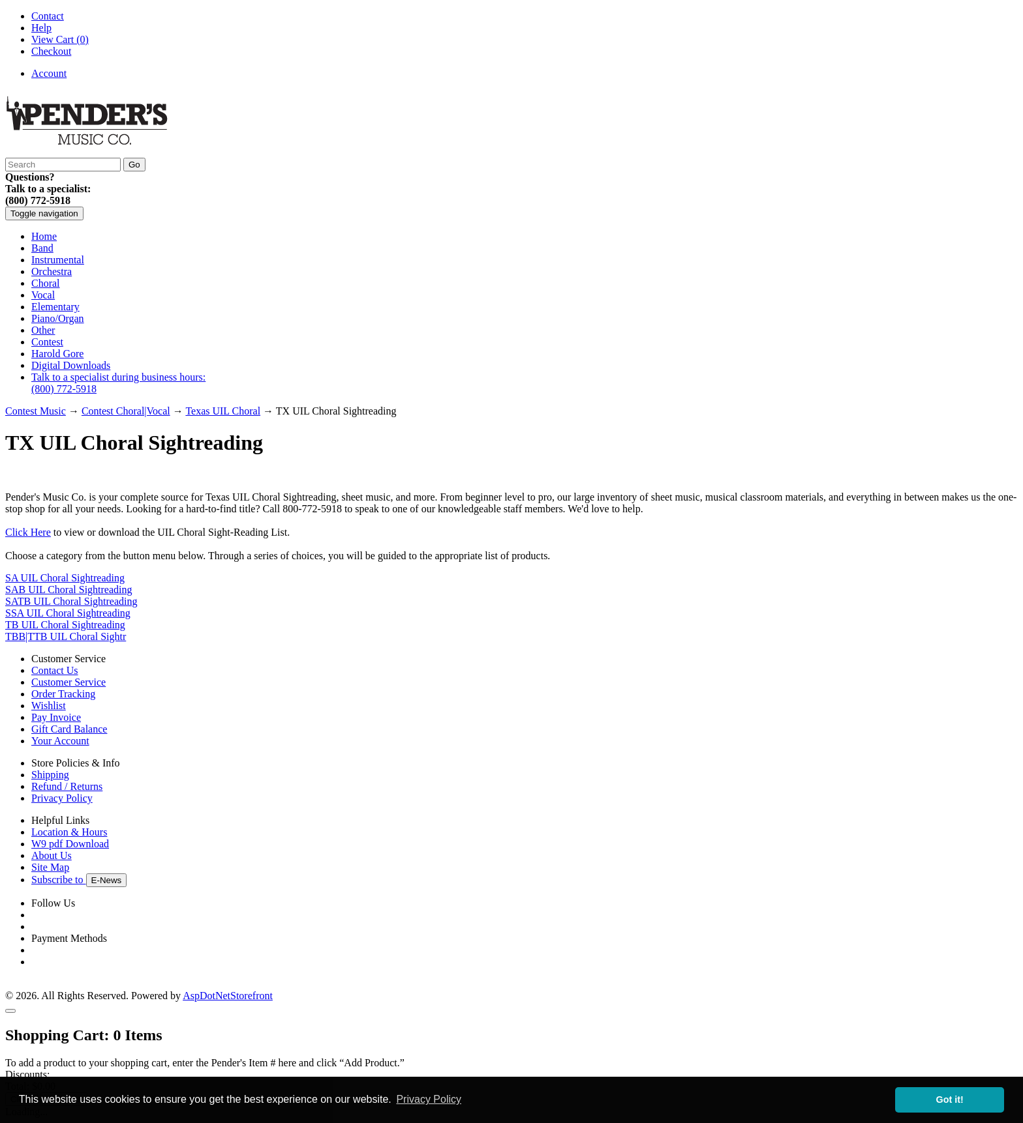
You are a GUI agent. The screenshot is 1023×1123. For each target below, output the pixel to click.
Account (49, 73)
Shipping (50, 774)
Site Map (50, 867)
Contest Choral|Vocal (126, 410)
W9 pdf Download (70, 843)
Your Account (60, 740)
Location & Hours (69, 832)
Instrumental (57, 259)
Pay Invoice (56, 717)
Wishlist (48, 705)
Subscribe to (79, 879)
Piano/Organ (57, 318)
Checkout (51, 51)
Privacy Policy (62, 798)
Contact (47, 16)
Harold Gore (57, 353)
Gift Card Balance (69, 729)
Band (42, 248)
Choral (45, 283)
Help (41, 27)
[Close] (10, 1011)
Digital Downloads (70, 365)
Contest (47, 341)
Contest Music (35, 410)
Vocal (43, 294)
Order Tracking (63, 693)
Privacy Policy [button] (428, 1099)
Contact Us (54, 670)
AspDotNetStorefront (228, 995)
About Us (51, 855)
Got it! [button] (950, 1099)
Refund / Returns (66, 786)
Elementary (55, 306)
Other (43, 330)
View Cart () (60, 39)
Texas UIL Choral (222, 410)
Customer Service (68, 682)
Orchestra (51, 271)
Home (44, 236)
